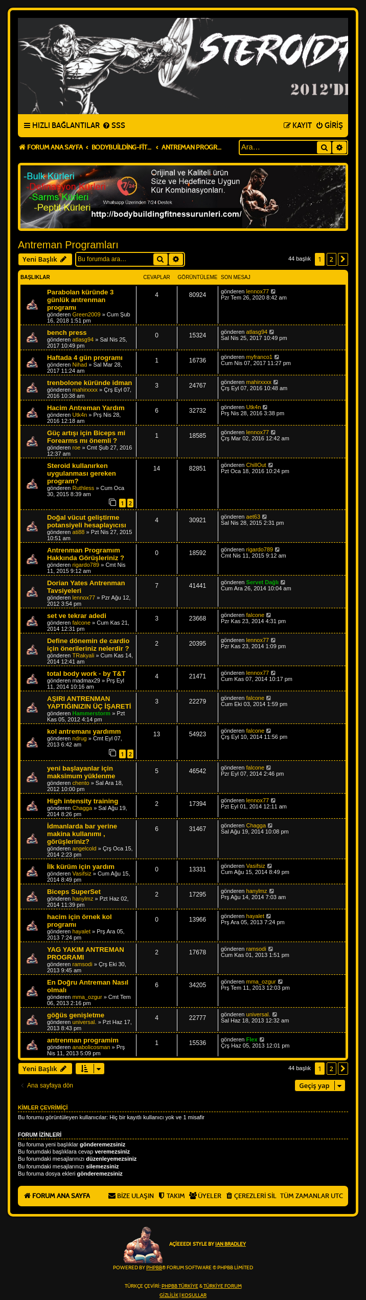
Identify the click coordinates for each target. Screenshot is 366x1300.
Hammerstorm (92, 713)
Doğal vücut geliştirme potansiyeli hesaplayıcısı (86, 521)
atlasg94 (83, 339)
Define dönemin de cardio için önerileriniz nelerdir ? (88, 644)
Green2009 (87, 314)
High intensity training (82, 801)
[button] (343, 259)
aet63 (253, 517)
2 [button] (331, 259)
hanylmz (83, 899)
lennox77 (257, 291)
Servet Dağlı (262, 582)
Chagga (83, 808)
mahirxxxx (85, 390)
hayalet (81, 931)
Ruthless (84, 488)
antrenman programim (83, 1040)
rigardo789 (86, 565)
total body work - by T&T (86, 673)
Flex (252, 1039)
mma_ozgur (87, 997)
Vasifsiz (82, 873)
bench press (67, 332)
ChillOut (256, 465)
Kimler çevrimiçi (42, 1107)
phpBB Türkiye (180, 1286)
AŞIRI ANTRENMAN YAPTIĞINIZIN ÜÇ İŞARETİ (89, 702)
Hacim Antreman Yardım (86, 408)
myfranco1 (259, 357)
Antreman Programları (68, 244)
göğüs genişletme (75, 1015)
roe (77, 447)
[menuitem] (113, 126)
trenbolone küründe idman (89, 383)
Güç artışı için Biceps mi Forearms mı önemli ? (86, 436)
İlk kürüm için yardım (81, 866)
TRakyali (84, 655)
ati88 (79, 532)
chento (81, 783)
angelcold (85, 848)
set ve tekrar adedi (76, 616)
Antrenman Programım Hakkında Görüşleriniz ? (85, 554)
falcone (81, 623)
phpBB (154, 1267)
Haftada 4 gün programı (85, 357)
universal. (85, 1022)
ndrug (80, 738)
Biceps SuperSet (74, 892)
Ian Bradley (230, 1244)
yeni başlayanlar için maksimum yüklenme (81, 772)
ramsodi (83, 964)
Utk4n (80, 415)
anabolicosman (91, 1047)
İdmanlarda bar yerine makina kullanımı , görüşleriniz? (82, 833)
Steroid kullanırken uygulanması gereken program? (81, 473)
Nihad (80, 364)
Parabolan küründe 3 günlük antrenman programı (80, 299)
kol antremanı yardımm (84, 731)
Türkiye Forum (222, 1286)
